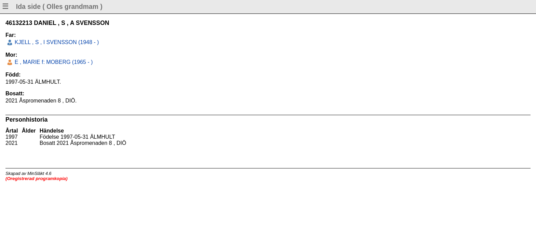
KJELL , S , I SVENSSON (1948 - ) (56, 42)
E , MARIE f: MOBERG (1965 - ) (53, 62)
